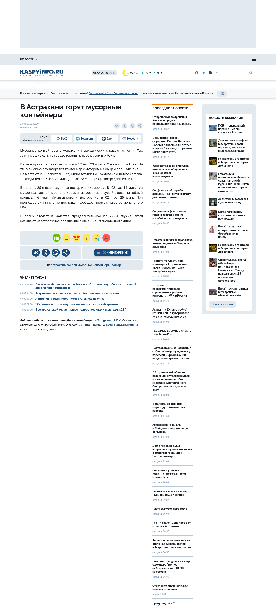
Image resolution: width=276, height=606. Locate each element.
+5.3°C (130, 73)
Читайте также (33, 277)
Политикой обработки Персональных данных (113, 93)
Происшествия (41, 87)
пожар (116, 265)
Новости (28, 59)
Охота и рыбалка (90, 59)
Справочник (57, 59)
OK (222, 93)
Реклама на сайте (191, 59)
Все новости (222, 304)
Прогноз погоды (125, 59)
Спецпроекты (158, 59)
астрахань (58, 265)
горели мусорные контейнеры (88, 265)
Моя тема (221, 59)
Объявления (246, 59)
